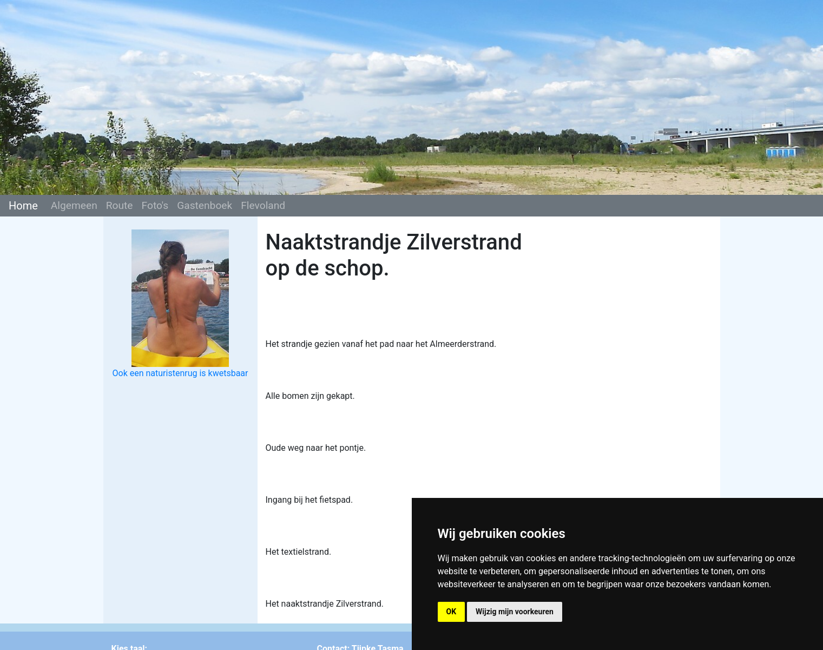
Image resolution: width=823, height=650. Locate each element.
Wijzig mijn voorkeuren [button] (515, 611)
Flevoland (263, 205)
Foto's (155, 205)
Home (23, 205)
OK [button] (451, 611)
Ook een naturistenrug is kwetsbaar (180, 373)
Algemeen (74, 205)
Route (119, 205)
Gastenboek (204, 205)
